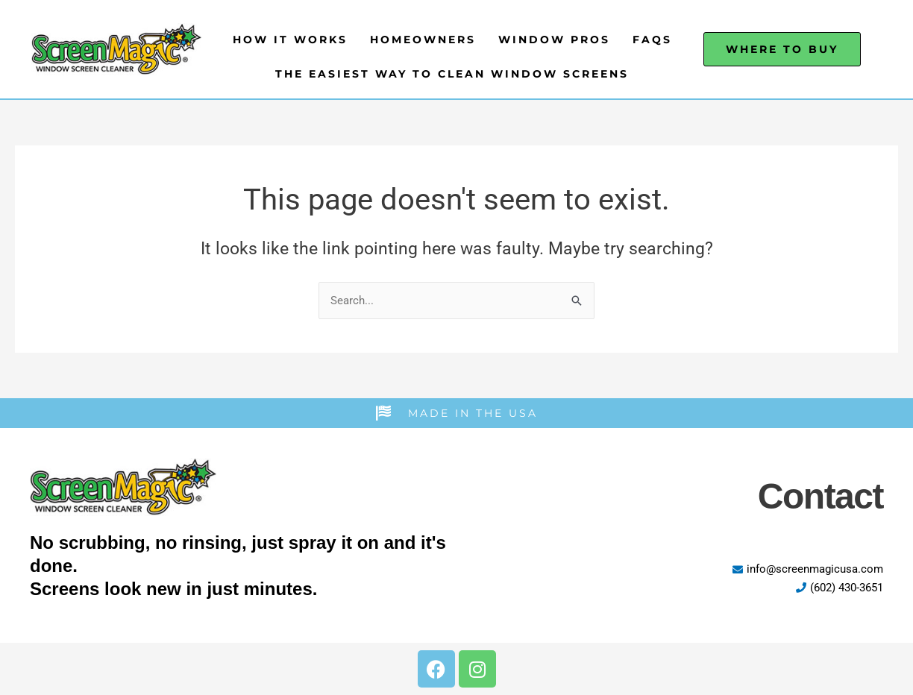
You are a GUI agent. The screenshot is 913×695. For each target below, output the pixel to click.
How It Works (290, 39)
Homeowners (423, 39)
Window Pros (554, 39)
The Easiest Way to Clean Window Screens (452, 74)
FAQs (652, 39)
